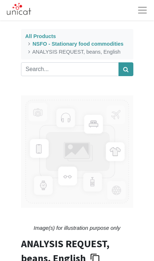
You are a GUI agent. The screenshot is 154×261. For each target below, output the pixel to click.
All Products (40, 36)
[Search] (125, 69)
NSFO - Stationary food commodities (78, 44)
